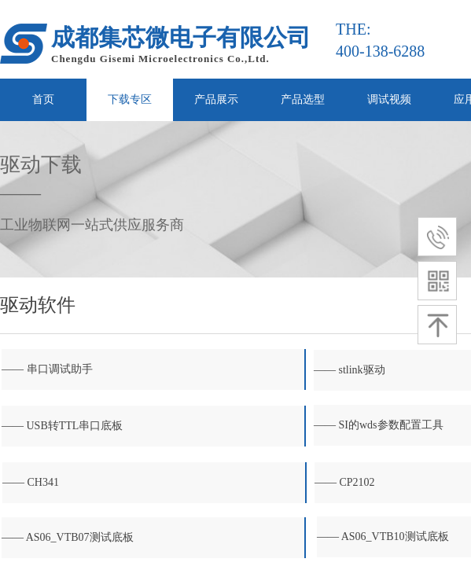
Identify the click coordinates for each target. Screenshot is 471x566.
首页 (43, 99)
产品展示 (216, 99)
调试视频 (389, 99)
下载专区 (130, 99)
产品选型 (303, 99)
